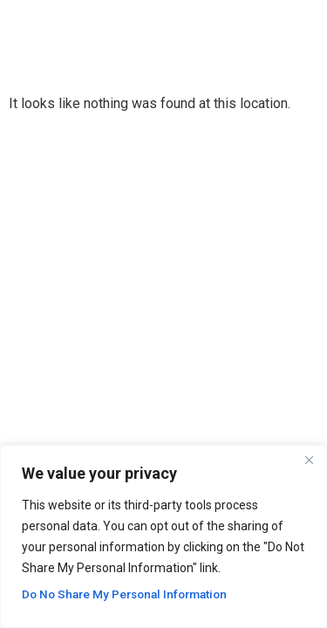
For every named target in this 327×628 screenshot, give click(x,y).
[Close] (308, 459)
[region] (163, 536)
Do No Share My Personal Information (130, 594)
